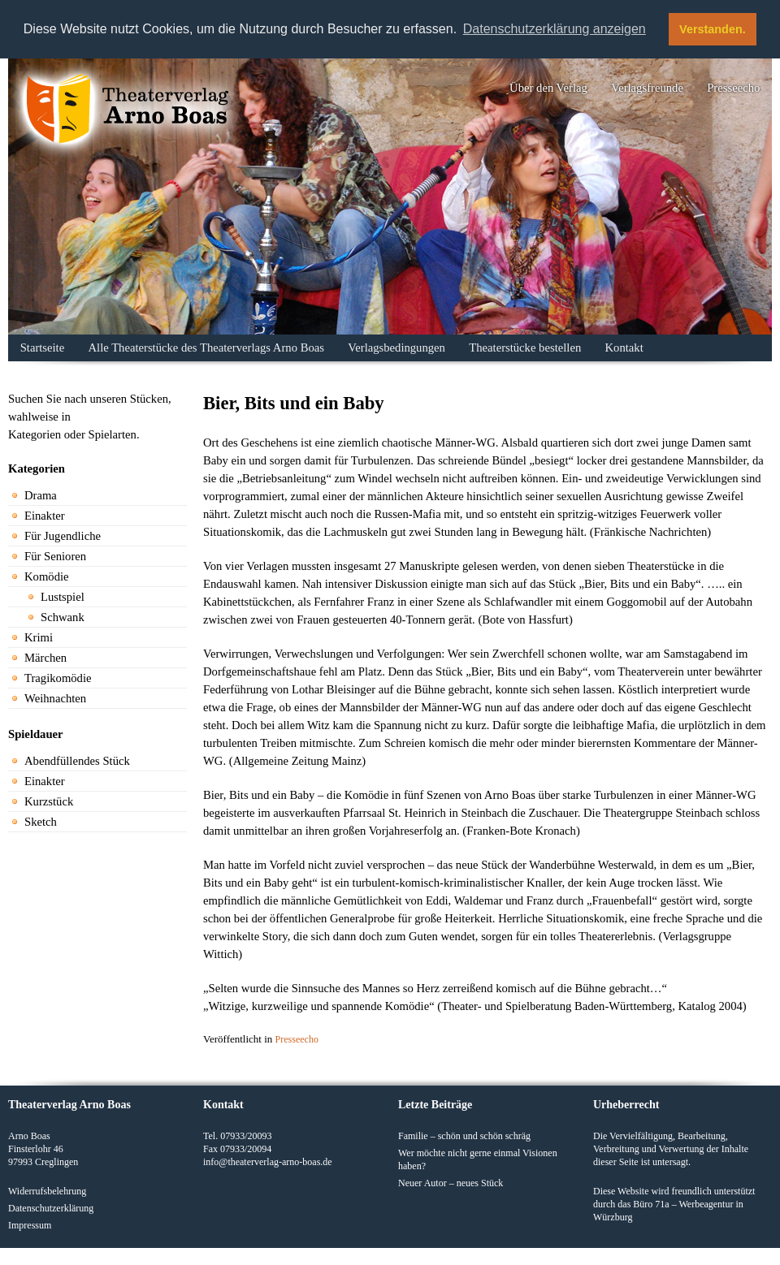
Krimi (38, 637)
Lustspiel (62, 596)
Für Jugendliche (62, 535)
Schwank (62, 617)
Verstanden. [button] (712, 29)
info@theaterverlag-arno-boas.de (267, 1162)
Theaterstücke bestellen (525, 347)
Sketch (40, 821)
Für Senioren (55, 556)
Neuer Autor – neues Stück (450, 1183)
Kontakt (624, 347)
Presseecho (733, 87)
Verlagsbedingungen (396, 347)
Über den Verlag (548, 87)
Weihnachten (55, 698)
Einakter (44, 515)
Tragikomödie (58, 677)
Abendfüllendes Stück (77, 760)
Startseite (42, 347)
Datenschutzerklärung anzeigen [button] (554, 29)
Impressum (29, 1225)
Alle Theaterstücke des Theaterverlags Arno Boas (206, 347)
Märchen (45, 657)
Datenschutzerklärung (50, 1208)
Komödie (46, 576)
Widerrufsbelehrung (47, 1191)
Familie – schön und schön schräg (464, 1136)
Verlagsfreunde (647, 87)
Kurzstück (48, 801)
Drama (40, 495)
